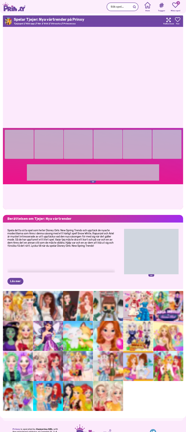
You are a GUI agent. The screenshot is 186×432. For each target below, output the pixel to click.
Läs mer (15, 281)
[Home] (147, 6)
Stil (46, 23)
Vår (39, 23)
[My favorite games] (175, 6)
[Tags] (161, 6)
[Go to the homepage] (12, 7)
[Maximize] (168, 21)
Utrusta (56, 23)
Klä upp (30, 23)
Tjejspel (18, 23)
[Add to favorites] (177, 21)
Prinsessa (69, 23)
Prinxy (16, 429)
